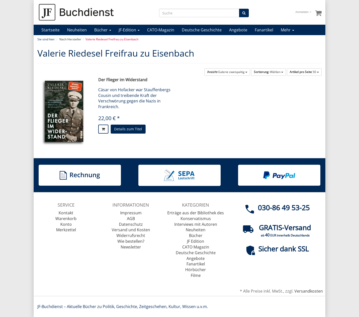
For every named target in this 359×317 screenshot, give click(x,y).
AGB (131, 218)
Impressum (131, 213)
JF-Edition (129, 30)
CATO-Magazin (160, 30)
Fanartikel (264, 30)
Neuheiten (77, 30)
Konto (66, 224)
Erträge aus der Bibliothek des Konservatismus (195, 215)
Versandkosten (308, 291)
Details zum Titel (128, 129)
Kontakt (66, 213)
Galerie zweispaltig (227, 72)
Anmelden (303, 12)
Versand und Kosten (131, 230)
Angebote (238, 30)
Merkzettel (66, 230)
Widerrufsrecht (130, 235)
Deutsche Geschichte (202, 30)
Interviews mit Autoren (195, 224)
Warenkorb (66, 218)
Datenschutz (131, 224)
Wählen (268, 72)
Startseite (50, 30)
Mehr (287, 30)
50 (304, 72)
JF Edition (195, 241)
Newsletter (131, 247)
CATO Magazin (195, 247)
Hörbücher (195, 269)
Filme (196, 275)
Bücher (102, 30)
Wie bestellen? (130, 241)
